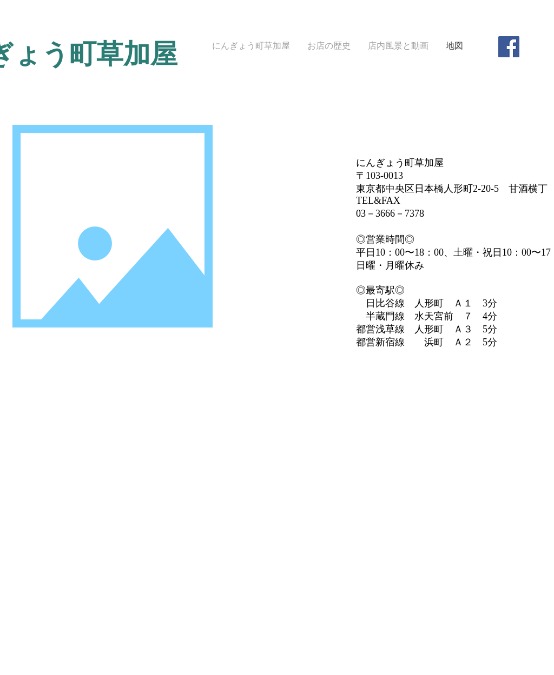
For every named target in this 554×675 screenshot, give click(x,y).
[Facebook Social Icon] (508, 46)
